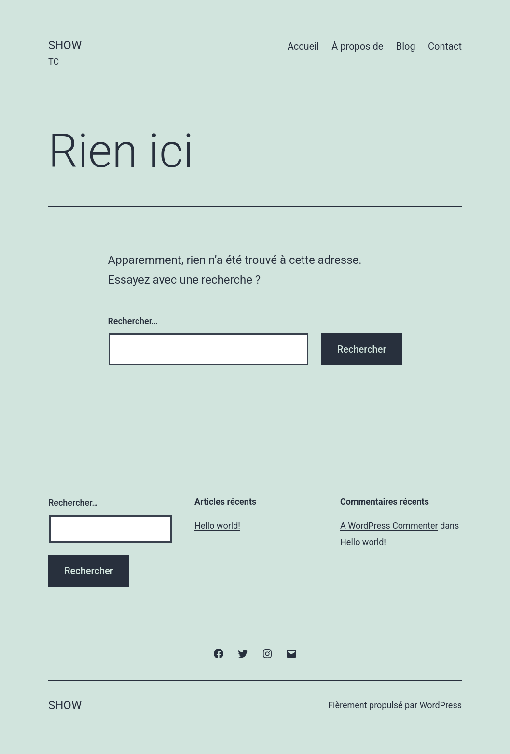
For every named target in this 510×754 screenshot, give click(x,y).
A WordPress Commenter (389, 526)
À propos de (357, 46)
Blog (405, 46)
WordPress (441, 705)
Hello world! (217, 526)
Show (65, 45)
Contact (445, 46)
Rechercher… (133, 321)
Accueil (303, 46)
